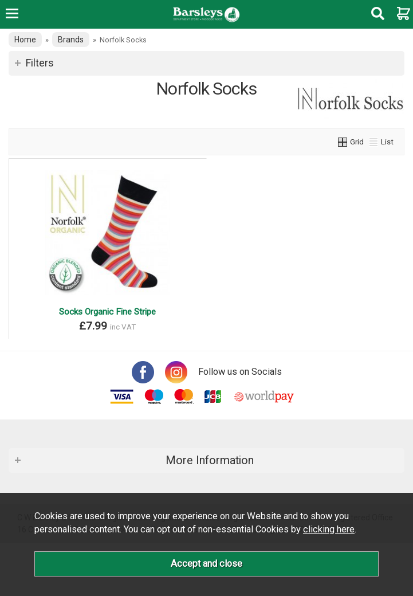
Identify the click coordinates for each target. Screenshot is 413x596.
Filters (40, 63)
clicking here (329, 529)
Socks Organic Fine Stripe (107, 312)
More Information (210, 460)
